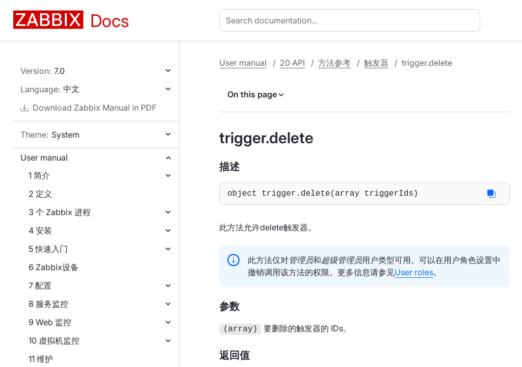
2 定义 (40, 194)
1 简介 (39, 175)
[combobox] (351, 20)
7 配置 (40, 285)
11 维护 (41, 359)
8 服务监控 (48, 304)
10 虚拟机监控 (54, 340)
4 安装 (40, 230)
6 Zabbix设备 (54, 267)
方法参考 (334, 63)
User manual (44, 157)
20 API (292, 63)
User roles (414, 274)
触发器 (376, 63)
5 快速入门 (48, 249)
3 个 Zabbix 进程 (60, 212)
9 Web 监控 (50, 322)
